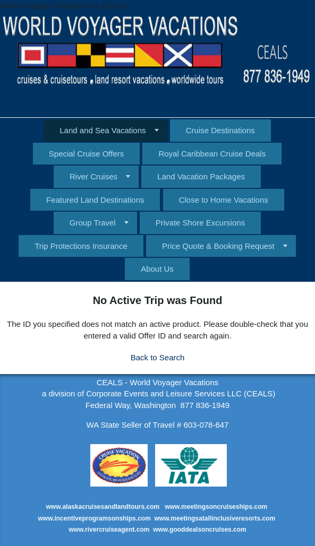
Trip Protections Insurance (81, 245)
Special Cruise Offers (86, 153)
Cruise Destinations (220, 130)
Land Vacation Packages (201, 176)
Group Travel (93, 222)
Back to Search (158, 357)
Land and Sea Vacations (102, 130)
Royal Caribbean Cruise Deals (212, 153)
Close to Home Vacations (223, 199)
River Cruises (93, 176)
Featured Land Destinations (95, 199)
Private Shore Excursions (200, 222)
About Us (157, 268)
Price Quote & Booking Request (218, 245)
